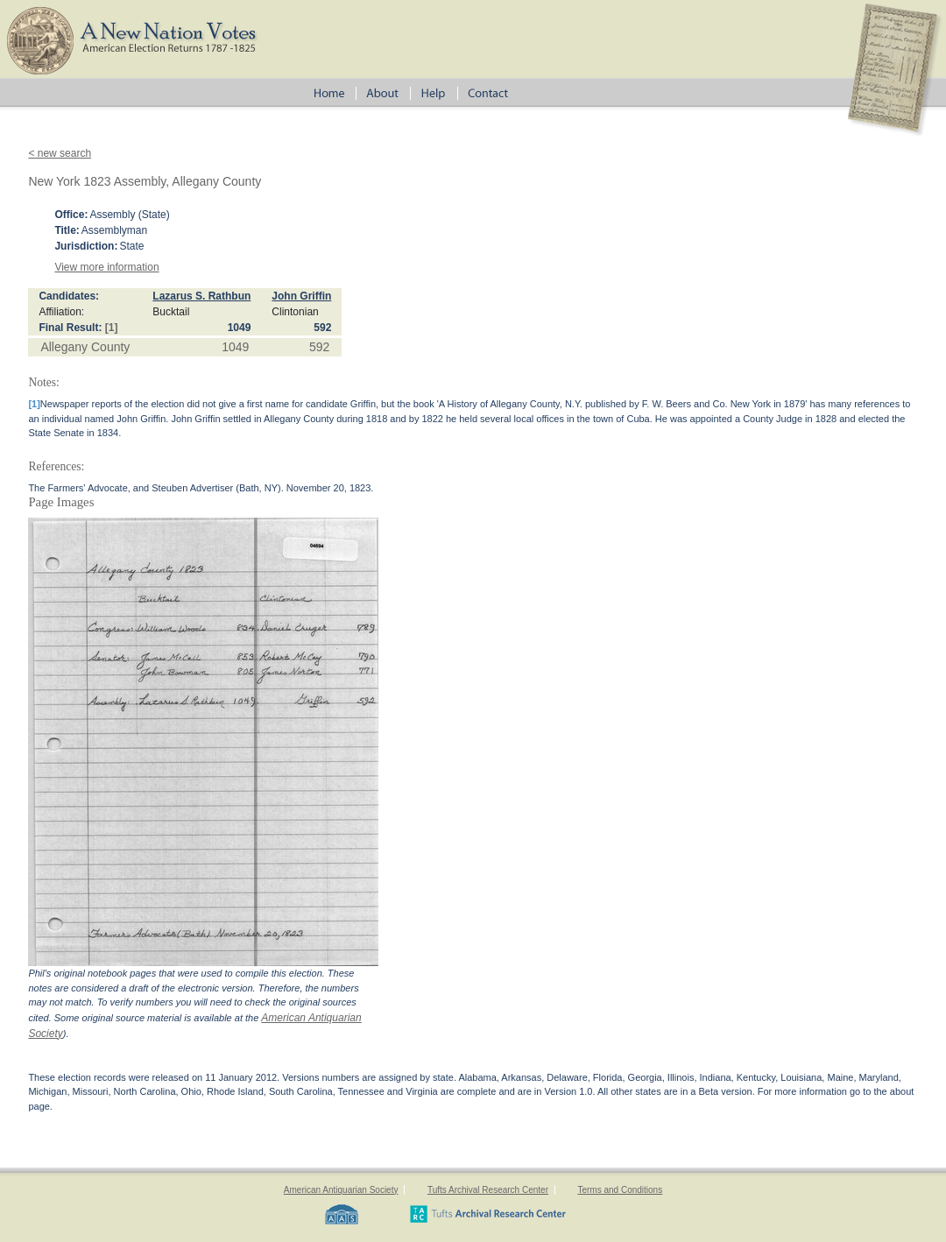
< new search (59, 153)
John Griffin (301, 296)
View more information (106, 267)
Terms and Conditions (619, 1190)
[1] (111, 327)
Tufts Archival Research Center (487, 1190)
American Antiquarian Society (341, 1190)
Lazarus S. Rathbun (201, 296)
